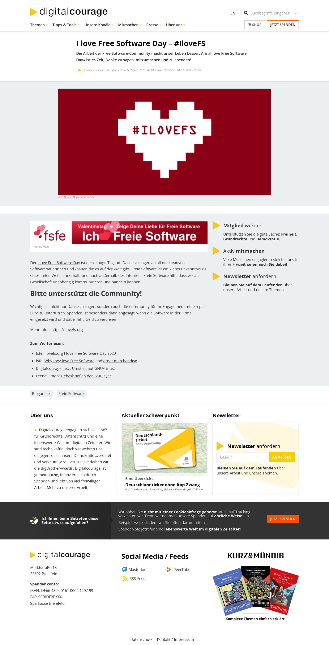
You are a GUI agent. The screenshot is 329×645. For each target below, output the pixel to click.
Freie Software (71, 393)
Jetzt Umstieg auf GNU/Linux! (89, 368)
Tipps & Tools (64, 24)
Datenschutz (141, 639)
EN (232, 13)
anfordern (249, 276)
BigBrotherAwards (57, 468)
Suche (296, 13)
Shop (254, 24)
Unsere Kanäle (97, 24)
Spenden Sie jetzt (133, 529)
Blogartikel (41, 393)
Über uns (174, 24)
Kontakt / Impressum (175, 639)
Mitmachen (128, 24)
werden (243, 225)
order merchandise (120, 360)
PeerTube (182, 569)
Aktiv (244, 251)
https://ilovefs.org (67, 329)
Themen (37, 24)
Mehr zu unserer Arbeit (67, 487)
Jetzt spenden (282, 24)
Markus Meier (71, 197)
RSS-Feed (137, 578)
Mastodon (137, 569)
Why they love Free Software (69, 360)
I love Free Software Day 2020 (90, 353)
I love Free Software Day (59, 262)
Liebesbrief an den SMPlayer (86, 375)
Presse (152, 24)
